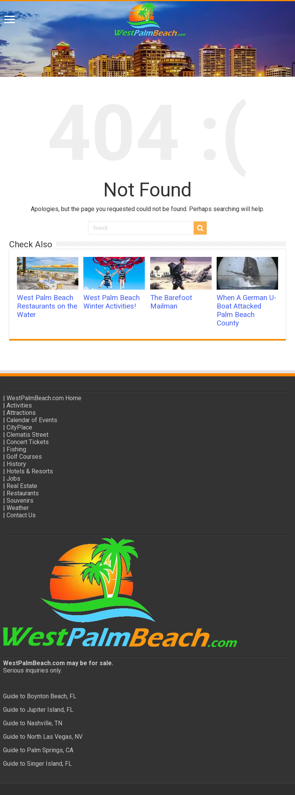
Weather (18, 508)
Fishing (16, 449)
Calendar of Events (32, 420)
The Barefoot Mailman (171, 302)
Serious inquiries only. (32, 670)
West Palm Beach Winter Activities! (111, 302)
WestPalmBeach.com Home (44, 398)
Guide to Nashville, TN (32, 723)
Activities (19, 405)
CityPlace (19, 427)
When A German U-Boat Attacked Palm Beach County (246, 310)
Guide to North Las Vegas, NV (43, 736)
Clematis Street (27, 434)
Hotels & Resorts (30, 471)
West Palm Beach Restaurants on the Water (47, 306)
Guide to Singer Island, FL (37, 763)
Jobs (13, 478)
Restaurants (23, 493)
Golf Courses (24, 456)
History (16, 464)
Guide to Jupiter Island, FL (38, 709)
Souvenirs (20, 500)
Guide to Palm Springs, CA (38, 750)
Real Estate (22, 486)
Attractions (21, 412)
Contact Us (21, 515)
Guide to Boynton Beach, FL (39, 696)
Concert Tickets (28, 442)
